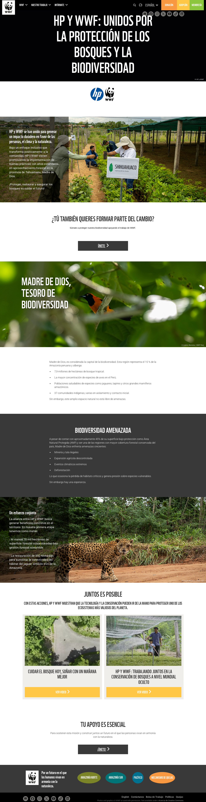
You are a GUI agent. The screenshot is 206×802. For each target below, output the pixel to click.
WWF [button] (23, 5)
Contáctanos (137, 797)
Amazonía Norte (89, 777)
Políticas (169, 797)
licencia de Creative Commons (171, 800)
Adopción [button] (183, 5)
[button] (151, 5)
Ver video (63, 692)
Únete (103, 246)
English (125, 797)
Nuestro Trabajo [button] (41, 5)
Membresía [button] (197, 5)
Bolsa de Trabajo (154, 797)
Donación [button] (169, 5)
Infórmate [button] (61, 5)
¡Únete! (103, 749)
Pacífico (138, 778)
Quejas (179, 797)
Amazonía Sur (116, 777)
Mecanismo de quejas (162, 778)
